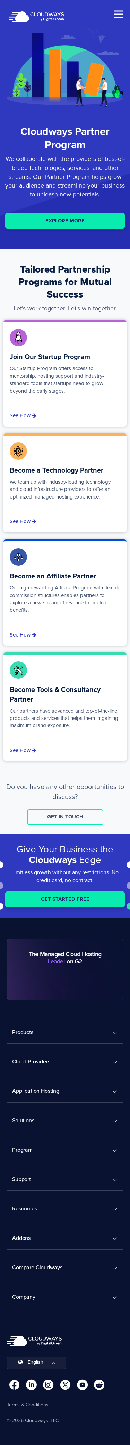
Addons (21, 1238)
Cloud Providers (31, 1062)
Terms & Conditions (28, 1404)
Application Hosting (35, 1091)
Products (22, 1032)
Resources (24, 1209)
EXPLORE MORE (65, 221)
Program (22, 1150)
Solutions (23, 1120)
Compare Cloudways (37, 1267)
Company (23, 1297)
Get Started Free (65, 899)
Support (21, 1179)
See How (23, 415)
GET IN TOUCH (65, 817)
